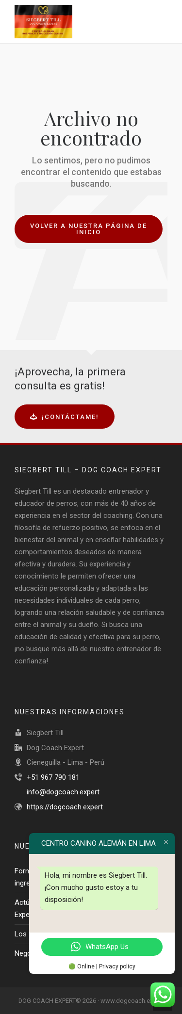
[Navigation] (160, 22)
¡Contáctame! (64, 416)
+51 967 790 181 (53, 777)
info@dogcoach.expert (63, 792)
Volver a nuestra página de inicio (88, 229)
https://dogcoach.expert (65, 807)
